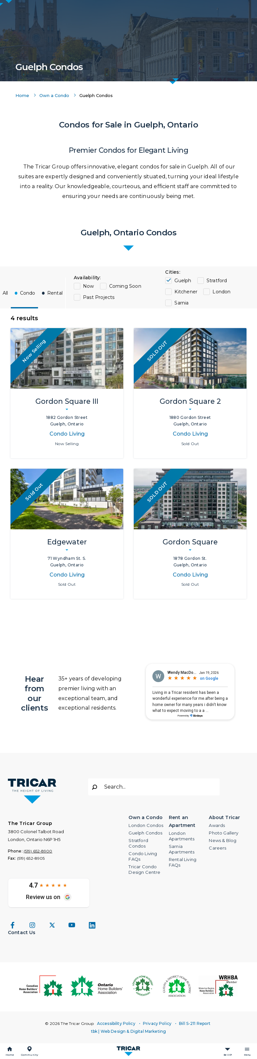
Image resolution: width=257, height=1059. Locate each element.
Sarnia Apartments (182, 849)
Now (88, 286)
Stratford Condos (138, 843)
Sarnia (181, 303)
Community (29, 1054)
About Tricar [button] (224, 817)
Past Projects (99, 297)
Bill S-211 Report (194, 1023)
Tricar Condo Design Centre (144, 869)
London (221, 292)
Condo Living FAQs (142, 856)
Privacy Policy (157, 1023)
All (5, 293)
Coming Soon (125, 286)
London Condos (145, 825)
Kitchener (185, 292)
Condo (27, 293)
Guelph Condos (145, 832)
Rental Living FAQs (182, 862)
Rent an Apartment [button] (182, 821)
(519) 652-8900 (38, 851)
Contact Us (22, 932)
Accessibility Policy (116, 1023)
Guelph (182, 281)
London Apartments (182, 836)
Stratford (217, 281)
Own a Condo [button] (145, 817)
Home (10, 1054)
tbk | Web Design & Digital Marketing (128, 1031)
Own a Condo (54, 95)
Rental (55, 293)
